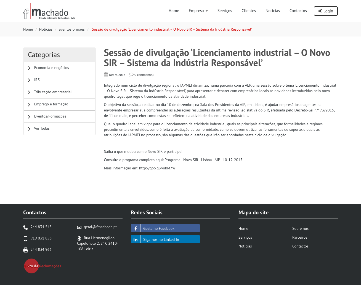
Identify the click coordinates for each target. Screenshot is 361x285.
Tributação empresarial (50, 92)
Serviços (245, 237)
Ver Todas (39, 128)
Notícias (45, 29)
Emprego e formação (48, 104)
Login (325, 11)
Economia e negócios (48, 68)
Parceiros (299, 237)
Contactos (300, 246)
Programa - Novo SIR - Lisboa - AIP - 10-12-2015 (204, 159)
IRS (34, 80)
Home (28, 29)
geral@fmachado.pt (100, 226)
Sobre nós (300, 228)
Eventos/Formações (47, 116)
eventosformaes (72, 29)
